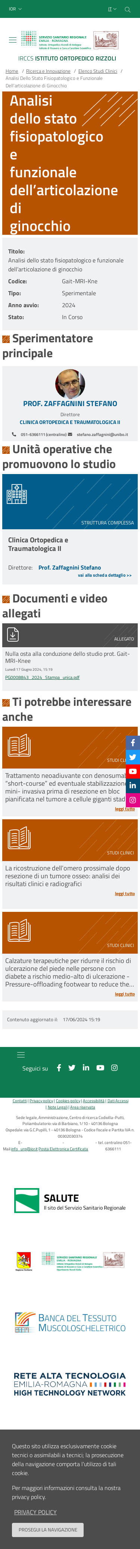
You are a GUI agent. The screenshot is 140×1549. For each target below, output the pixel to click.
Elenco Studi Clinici (97, 71)
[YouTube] (133, 771)
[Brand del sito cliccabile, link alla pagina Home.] (70, 47)
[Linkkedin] (133, 785)
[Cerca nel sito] (127, 8)
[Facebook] (133, 742)
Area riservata (82, 1107)
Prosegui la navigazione (48, 1529)
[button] (16, 9)
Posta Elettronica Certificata (63, 1149)
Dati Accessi (118, 1100)
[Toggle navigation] (12, 39)
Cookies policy (68, 1100)
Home (12, 71)
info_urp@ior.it (24, 1149)
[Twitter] (132, 756)
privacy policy (35, 1512)
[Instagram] (133, 800)
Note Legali (58, 1107)
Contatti (20, 1100)
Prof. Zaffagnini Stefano (70, 403)
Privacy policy (41, 1100)
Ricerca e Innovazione (48, 71)
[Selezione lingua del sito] (113, 9)
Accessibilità (94, 1100)
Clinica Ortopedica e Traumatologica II (70, 422)
